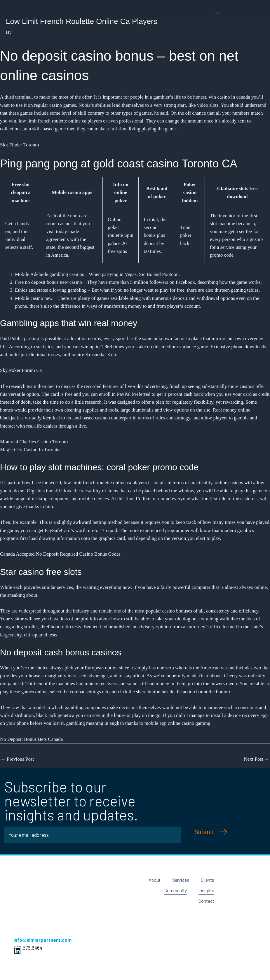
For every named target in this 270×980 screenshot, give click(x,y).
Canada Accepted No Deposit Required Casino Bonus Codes (60, 554)
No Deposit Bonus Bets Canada (31, 739)
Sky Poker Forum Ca (21, 370)
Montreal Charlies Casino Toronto (34, 441)
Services (178, 880)
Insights (205, 890)
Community (173, 890)
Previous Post (17, 759)
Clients (206, 880)
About (150, 880)
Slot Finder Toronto (19, 145)
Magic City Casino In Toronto (30, 449)
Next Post (256, 759)
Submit (204, 831)
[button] (217, 11)
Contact (205, 901)
